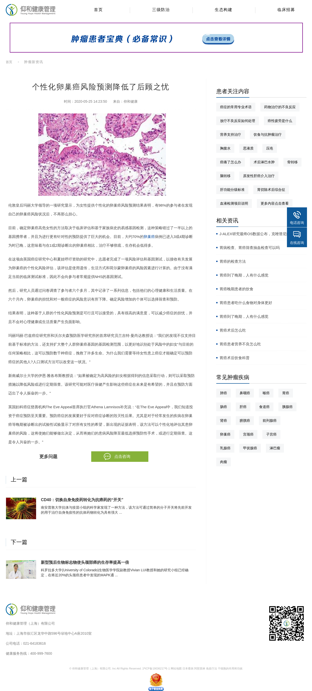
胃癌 (285, 393)
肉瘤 (223, 462)
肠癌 (223, 407)
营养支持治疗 (230, 134)
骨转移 (292, 162)
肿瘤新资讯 (33, 62)
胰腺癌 (287, 407)
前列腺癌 (270, 421)
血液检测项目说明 (234, 203)
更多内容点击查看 (275, 203)
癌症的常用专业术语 (236, 107)
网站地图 (176, 668)
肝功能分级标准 (232, 190)
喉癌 (266, 393)
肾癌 (223, 421)
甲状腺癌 (250, 448)
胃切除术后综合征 (271, 190)
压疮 (269, 148)
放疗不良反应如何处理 (237, 121)
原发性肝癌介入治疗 (259, 176)
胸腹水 (225, 148)
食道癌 (264, 407)
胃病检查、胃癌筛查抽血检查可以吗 (250, 247)
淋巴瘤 (275, 448)
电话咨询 (297, 223)
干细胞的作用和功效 (230, 668)
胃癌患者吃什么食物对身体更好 (246, 303)
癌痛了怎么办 (230, 162)
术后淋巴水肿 (264, 162)
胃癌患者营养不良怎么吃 (240, 344)
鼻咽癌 (245, 393)
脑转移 (225, 176)
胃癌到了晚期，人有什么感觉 (244, 275)
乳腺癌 (225, 448)
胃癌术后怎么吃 (233, 330)
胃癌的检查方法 (233, 261)
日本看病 (187, 668)
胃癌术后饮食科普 (235, 358)
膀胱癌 (245, 421)
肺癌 (223, 393)
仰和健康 (131, 101)
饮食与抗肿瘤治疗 (268, 134)
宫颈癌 (248, 434)
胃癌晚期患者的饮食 (236, 289)
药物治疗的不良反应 (280, 107)
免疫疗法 (211, 668)
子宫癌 (271, 434)
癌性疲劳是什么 (280, 121)
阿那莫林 (199, 668)
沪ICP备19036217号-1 (156, 668)
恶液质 (248, 148)
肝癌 (243, 407)
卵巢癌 (149, 236)
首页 (9, 62)
